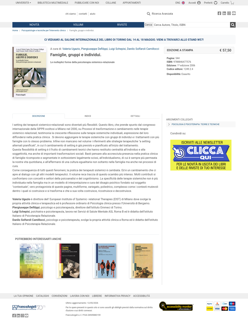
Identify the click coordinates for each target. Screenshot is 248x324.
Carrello (225, 2)
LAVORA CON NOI (79, 296)
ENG (177, 2)
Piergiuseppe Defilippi (94, 48)
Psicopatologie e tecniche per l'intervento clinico (44, 30)
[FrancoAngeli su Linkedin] (224, 14)
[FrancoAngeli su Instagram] (229, 14)
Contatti (83, 13)
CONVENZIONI (59, 296)
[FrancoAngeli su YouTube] (234, 14)
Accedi (192, 2)
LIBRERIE (97, 296)
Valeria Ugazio (71, 48)
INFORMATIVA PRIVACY (118, 296)
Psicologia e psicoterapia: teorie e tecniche (195, 124)
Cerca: (149, 24)
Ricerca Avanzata (162, 13)
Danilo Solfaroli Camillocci (143, 48)
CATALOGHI (42, 296)
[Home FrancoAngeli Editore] (35, 14)
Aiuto (92, 13)
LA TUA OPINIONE (23, 296)
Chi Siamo (70, 13)
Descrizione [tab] (38, 116)
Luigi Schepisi (117, 48)
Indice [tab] (88, 116)
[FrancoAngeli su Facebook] (219, 14)
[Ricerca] (233, 25)
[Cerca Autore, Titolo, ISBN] (191, 25)
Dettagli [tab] (135, 116)
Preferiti (208, 2)
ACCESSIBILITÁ (141, 296)
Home (15, 30)
